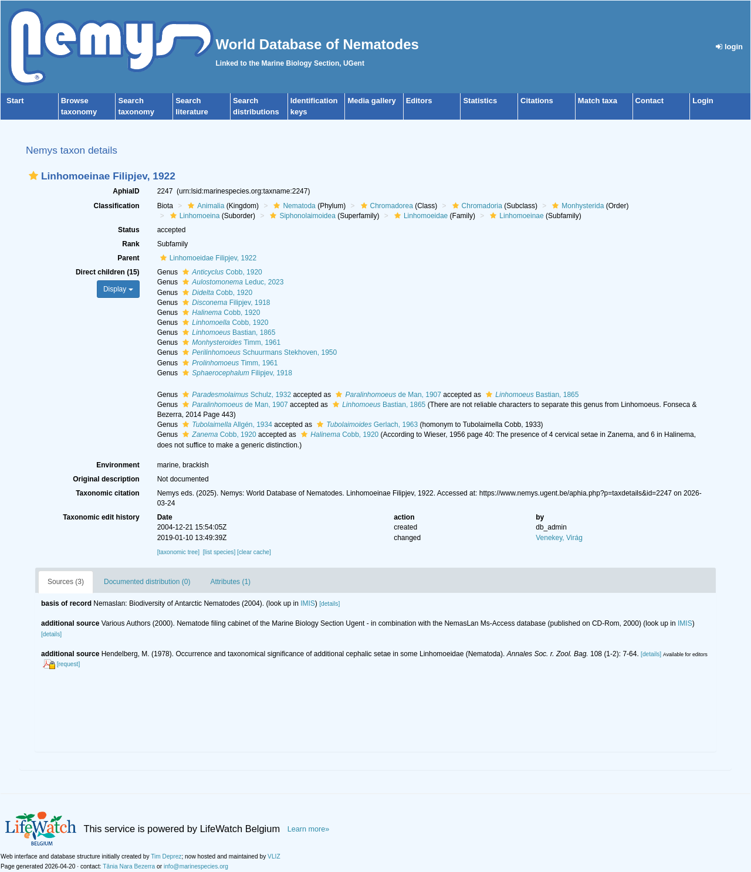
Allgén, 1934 (226, 424)
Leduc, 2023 (231, 282)
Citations (536, 100)
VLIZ (274, 856)
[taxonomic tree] (178, 552)
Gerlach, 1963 (366, 424)
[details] (329, 603)
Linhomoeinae (515, 216)
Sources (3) (66, 582)
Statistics (480, 100)
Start (15, 100)
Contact (649, 100)
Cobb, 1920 (221, 272)
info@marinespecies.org (196, 866)
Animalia (204, 206)
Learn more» (308, 829)
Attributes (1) (230, 582)
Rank (130, 244)
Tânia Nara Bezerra (129, 866)
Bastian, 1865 (227, 332)
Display (118, 289)
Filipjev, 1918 (225, 302)
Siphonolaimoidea (301, 216)
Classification (117, 206)
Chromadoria (475, 206)
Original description (106, 479)
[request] (68, 664)
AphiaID (126, 191)
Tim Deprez (166, 856)
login (729, 46)
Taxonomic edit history (101, 517)
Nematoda (292, 206)
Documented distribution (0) (147, 582)
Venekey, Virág (559, 538)
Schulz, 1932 (235, 395)
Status (129, 230)
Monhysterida (576, 206)
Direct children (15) (108, 272)
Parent (128, 258)
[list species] (219, 552)
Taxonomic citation (107, 493)
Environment (117, 465)
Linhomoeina (193, 216)
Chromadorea (385, 206)
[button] (33, 176)
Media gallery (371, 100)
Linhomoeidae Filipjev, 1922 (207, 258)
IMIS (307, 603)
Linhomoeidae (419, 216)
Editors (419, 100)
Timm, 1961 (230, 342)
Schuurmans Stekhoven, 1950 (258, 352)
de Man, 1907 (387, 395)
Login (702, 100)
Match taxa (597, 100)
